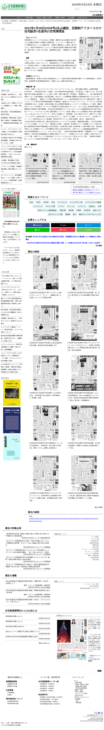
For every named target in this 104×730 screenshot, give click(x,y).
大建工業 (63, 210)
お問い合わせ (82, 17)
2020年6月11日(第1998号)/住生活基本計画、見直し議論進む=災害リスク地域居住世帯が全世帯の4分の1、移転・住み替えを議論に (90, 166)
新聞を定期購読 (78, 190)
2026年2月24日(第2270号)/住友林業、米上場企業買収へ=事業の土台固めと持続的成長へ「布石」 (84, 445)
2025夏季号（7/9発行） (47, 690)
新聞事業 (13, 21)
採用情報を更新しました (14, 616)
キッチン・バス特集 (92, 551)
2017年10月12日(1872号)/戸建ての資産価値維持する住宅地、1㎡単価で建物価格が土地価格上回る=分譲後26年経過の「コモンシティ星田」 (37, 166)
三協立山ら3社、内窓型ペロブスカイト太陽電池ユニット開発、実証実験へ (11, 105)
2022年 (53, 519)
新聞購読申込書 (12, 684)
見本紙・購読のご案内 (44, 17)
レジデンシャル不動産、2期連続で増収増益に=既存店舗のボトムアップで (12, 169)
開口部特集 (95, 557)
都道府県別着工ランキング (89, 588)
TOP (99, 670)
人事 (99, 206)
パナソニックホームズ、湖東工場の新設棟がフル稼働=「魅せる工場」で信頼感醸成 (11, 347)
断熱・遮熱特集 (93, 555)
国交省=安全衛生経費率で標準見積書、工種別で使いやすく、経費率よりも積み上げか (11, 338)
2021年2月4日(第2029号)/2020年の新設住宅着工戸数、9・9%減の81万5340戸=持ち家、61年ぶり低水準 (63, 243)
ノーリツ (61, 206)
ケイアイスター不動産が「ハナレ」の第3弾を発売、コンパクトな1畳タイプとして (11, 329)
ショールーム (38, 206)
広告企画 (96, 547)
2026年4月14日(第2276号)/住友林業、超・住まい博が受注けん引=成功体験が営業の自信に (84, 295)
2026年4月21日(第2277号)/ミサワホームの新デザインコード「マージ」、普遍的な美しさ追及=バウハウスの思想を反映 (45, 295)
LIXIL (31, 202)
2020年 (64, 519)
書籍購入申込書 (12, 686)
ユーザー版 (39, 538)
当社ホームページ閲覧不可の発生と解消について (23, 631)
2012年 (39, 521)
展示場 (71, 210)
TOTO (38, 202)
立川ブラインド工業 (55, 214)
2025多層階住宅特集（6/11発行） (50, 704)
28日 (42, 21)
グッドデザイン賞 (76, 202)
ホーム (19, 17)
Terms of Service (95, 721)
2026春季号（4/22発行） (47, 684)
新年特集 (96, 559)
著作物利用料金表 (12, 701)
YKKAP (46, 202)
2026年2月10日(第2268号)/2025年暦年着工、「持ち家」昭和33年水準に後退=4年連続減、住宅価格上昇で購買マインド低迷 (84, 495)
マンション (71, 206)
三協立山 (92, 206)
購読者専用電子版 (96, 11)
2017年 (80, 519)
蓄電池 (67, 214)
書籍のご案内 (60, 17)
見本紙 (9, 695)
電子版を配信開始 (81, 688)
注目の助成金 (45, 587)
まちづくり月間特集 (43, 547)
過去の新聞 (98, 507)
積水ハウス (97, 210)
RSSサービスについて (82, 697)
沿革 (77, 700)
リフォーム (82, 206)
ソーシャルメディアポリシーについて (92, 716)
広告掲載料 (10, 692)
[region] (12, 45)
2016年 (86, 519)
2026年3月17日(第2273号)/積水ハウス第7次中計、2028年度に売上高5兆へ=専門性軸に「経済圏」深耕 (45, 395)
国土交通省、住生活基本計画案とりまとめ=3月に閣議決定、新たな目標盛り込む (11, 312)
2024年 (42, 519)
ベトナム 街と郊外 (92, 584)
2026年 (31, 519)
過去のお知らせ (44, 643)
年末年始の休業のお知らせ (15, 626)
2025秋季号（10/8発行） (47, 688)
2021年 (31, 21)
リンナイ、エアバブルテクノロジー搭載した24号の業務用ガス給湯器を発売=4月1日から (11, 131)
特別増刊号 (46, 538)
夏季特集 (96, 545)
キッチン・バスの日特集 (90, 549)
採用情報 (78, 702)
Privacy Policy (84, 721)
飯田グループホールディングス (90, 214)
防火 (74, 214)
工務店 (78, 210)
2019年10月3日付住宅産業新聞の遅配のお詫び (22, 637)
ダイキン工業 (50, 206)
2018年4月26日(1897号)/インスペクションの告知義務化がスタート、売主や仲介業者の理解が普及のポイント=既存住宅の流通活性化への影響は (63, 166)
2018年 (75, 519)
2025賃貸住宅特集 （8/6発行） (49, 701)
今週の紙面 (29, 17)
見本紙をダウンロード (92, 190)
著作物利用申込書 (12, 703)
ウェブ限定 (95, 537)
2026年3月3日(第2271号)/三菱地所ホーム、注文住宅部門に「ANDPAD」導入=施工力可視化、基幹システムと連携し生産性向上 (46, 445)
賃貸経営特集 (94, 543)
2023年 (47, 519)
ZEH (53, 202)
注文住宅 (87, 210)
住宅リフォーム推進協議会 (47, 210)
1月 (37, 21)
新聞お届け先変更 (81, 686)
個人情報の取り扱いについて (95, 715)
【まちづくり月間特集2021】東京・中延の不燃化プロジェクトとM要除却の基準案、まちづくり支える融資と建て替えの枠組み (28, 543)
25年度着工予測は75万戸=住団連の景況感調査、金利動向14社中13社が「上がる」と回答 (12, 140)
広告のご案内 (79, 691)
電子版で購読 (77, 192)
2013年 (33, 521)
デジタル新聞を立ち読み (91, 192)
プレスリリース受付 (81, 693)
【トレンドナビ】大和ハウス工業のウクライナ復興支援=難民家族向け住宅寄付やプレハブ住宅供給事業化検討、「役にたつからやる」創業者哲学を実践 (11, 151)
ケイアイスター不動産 (93, 202)
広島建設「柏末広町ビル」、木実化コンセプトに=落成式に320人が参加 (11, 97)
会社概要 (71, 17)
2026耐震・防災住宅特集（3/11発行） (52, 697)
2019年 (69, 519)
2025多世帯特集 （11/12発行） (49, 699)
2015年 (91, 519)
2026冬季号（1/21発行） (47, 686)
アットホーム (62, 202)
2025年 (37, 519)
